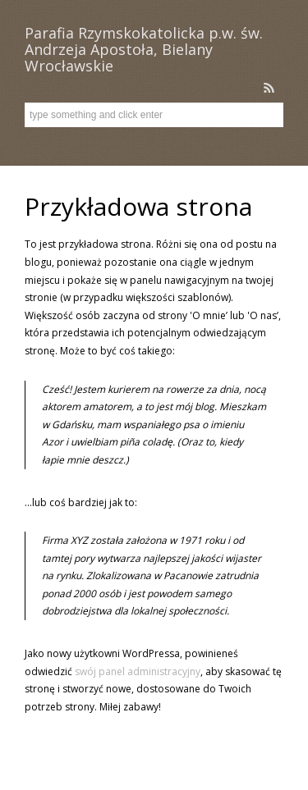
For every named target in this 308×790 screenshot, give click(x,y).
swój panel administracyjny (137, 671)
